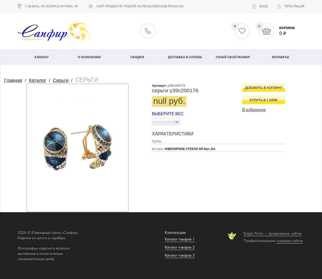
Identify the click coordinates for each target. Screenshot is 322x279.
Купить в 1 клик (264, 100)
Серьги (60, 80)
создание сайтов (289, 240)
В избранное (254, 110)
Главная (13, 80)
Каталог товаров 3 (180, 255)
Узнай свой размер (233, 57)
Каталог (41, 57)
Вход (264, 6)
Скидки (137, 57)
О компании (89, 57)
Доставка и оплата (185, 57)
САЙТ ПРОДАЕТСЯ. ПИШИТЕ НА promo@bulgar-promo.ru (140, 6)
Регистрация (294, 6)
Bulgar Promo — (256, 233)
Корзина (287, 28)
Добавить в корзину (263, 87)
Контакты (280, 57)
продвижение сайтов (285, 233)
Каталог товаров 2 (180, 247)
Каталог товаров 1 (180, 239)
